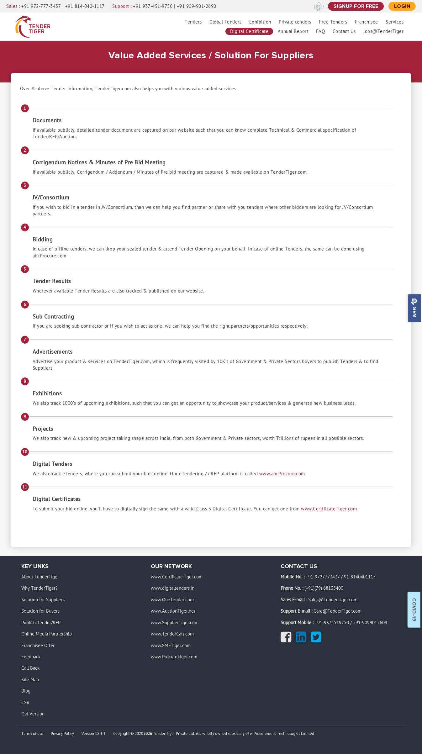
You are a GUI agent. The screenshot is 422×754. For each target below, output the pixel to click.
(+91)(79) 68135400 (323, 588)
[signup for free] (356, 6)
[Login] (402, 6)
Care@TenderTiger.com (337, 611)
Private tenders (295, 22)
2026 (147, 733)
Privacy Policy (62, 733)
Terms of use (32, 733)
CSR (25, 702)
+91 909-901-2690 (196, 6)
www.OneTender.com (172, 600)
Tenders (193, 22)
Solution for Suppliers (43, 600)
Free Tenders (333, 22)
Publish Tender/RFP (41, 622)
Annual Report (293, 31)
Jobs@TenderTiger (383, 31)
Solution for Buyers (40, 611)
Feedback (30, 657)
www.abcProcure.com (282, 474)
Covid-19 (414, 609)
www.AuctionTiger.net (173, 611)
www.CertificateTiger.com (329, 509)
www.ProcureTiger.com (174, 657)
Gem (414, 308)
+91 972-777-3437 (41, 6)
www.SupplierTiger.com (174, 622)
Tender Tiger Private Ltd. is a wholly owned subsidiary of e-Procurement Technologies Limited (233, 733)
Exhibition (260, 22)
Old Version (33, 714)
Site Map (30, 680)
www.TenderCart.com (172, 634)
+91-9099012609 (370, 622)
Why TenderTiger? (39, 588)
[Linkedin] (302, 640)
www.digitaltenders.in (172, 588)
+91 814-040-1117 (85, 6)
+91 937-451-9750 (152, 6)
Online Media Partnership (46, 634)
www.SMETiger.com (171, 645)
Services (395, 22)
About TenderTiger (40, 577)
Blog (25, 691)
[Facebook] (287, 640)
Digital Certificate (249, 31)
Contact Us (344, 31)
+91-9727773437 (323, 577)
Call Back (30, 668)
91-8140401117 (360, 577)
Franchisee (366, 22)
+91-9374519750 (332, 622)
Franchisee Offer (38, 645)
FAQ (320, 31)
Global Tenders (225, 22)
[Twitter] (317, 640)
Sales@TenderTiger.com (332, 600)
